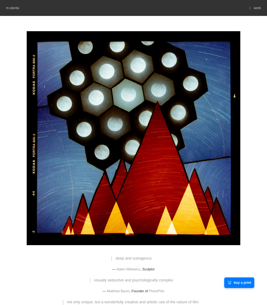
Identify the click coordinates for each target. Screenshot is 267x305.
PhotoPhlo (156, 291)
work (257, 8)
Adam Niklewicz (128, 269)
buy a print (239, 283)
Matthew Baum (118, 291)
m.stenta (12, 8)
